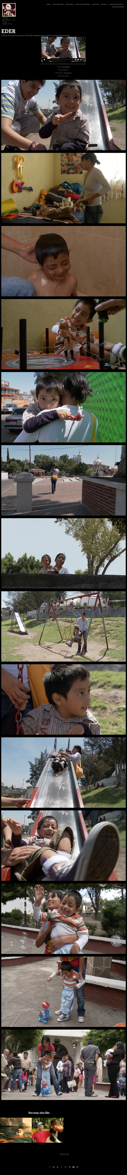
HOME (48, 4)
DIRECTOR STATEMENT (82, 4)
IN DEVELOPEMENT (118, 7)
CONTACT (104, 4)
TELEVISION (69, 4)
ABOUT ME (95, 4)
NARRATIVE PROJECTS (116, 4)
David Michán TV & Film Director (9, 21)
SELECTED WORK (58, 4)
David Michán (66, 67)
